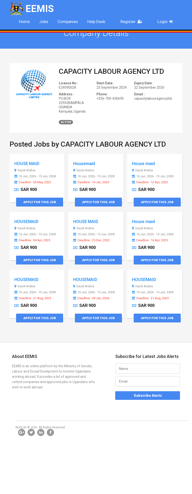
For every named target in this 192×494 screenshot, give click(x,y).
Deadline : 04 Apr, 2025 (32, 240)
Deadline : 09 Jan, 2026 (91, 298)
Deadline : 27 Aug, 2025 (32, 298)
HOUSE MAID (26, 163)
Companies (68, 21)
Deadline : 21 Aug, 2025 (150, 298)
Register (133, 21)
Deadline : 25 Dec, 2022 (91, 240)
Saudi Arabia (24, 170)
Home (24, 21)
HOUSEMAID (26, 221)
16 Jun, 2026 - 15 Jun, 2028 (35, 176)
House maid (143, 163)
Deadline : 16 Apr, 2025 (150, 240)
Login (167, 21)
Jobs (43, 21)
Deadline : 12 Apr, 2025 (150, 182)
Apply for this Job (39, 202)
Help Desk (96, 21)
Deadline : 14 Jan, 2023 (91, 182)
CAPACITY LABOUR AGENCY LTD (111, 71)
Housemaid (84, 163)
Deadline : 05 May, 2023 (32, 182)
